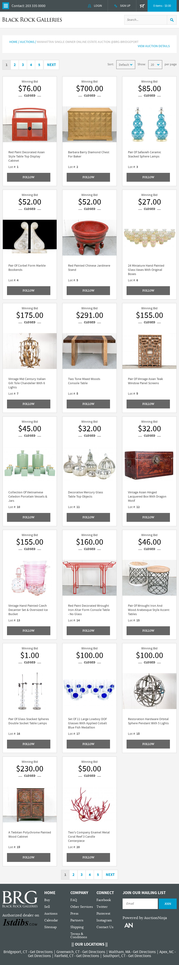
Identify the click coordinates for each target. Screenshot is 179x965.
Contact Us (104, 927)
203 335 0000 (35, 5)
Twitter (102, 907)
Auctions (50, 914)
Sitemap (50, 927)
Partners (76, 920)
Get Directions (41, 952)
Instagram (104, 920)
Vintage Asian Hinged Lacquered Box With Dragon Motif (147, 496)
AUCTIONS (27, 42)
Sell (47, 907)
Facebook (103, 900)
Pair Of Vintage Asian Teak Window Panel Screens (145, 381)
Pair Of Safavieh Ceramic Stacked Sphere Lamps (144, 154)
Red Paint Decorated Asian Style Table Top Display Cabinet (26, 156)
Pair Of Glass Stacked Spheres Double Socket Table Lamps (28, 721)
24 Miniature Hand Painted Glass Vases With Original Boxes (146, 270)
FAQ (73, 900)
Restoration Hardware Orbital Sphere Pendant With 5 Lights (148, 721)
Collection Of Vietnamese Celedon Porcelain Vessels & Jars (27, 496)
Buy (47, 900)
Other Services (81, 907)
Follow (28, 177)
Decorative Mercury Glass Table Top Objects (85, 494)
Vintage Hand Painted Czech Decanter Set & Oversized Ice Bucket (28, 610)
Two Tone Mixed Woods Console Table (84, 381)
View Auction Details (154, 46)
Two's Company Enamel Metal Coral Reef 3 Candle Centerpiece (89, 836)
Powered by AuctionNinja (145, 918)
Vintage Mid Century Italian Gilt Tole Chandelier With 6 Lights (27, 383)
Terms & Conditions (78, 935)
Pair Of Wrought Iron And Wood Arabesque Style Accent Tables (148, 610)
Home (13, 42)
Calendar (51, 920)
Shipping (77, 927)
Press (74, 914)
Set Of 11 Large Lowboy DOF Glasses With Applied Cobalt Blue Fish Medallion (87, 723)
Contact (18, 5)
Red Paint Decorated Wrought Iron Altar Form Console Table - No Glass (89, 610)
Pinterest (103, 914)
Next (51, 64)
